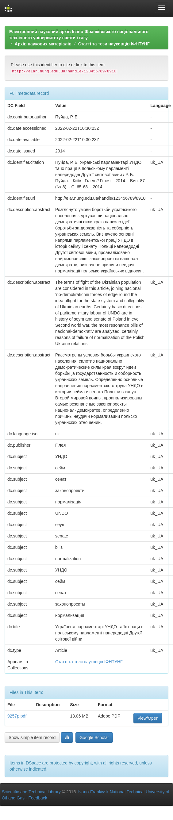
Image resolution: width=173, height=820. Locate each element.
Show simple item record (32, 737)
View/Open (147, 718)
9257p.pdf (16, 716)
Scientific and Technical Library (31, 791)
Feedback (37, 797)
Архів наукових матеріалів (43, 43)
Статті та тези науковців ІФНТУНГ (114, 43)
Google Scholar (94, 737)
